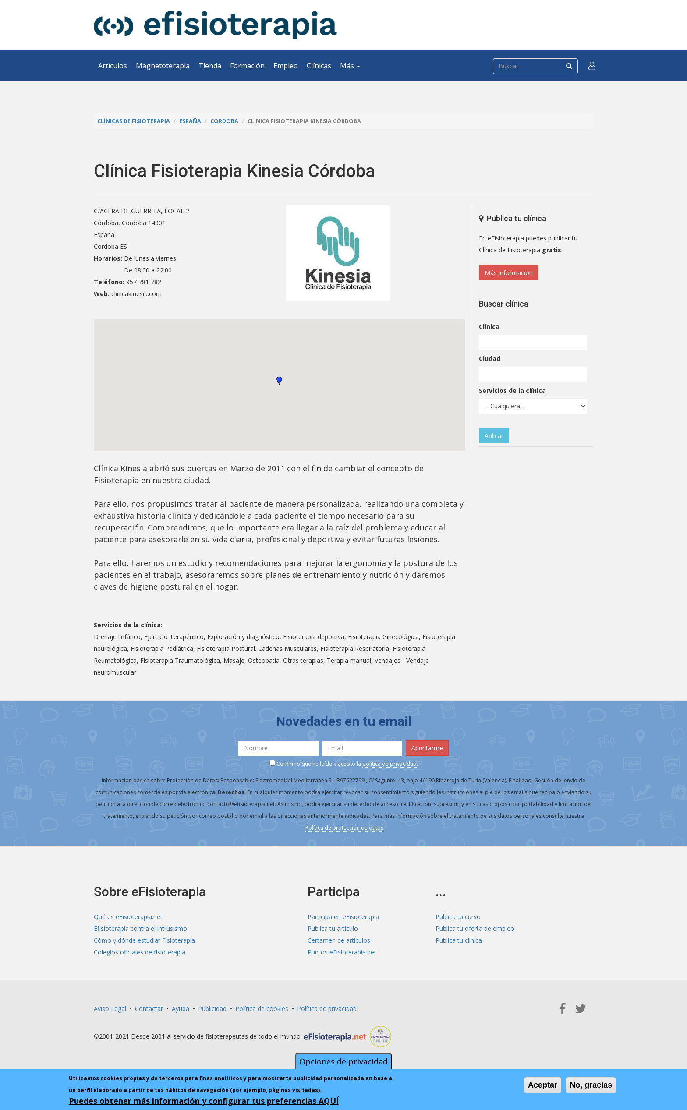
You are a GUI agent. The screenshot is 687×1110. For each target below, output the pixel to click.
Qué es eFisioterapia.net (128, 916)
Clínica (489, 326)
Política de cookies (261, 1008)
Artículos (112, 66)
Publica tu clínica (459, 940)
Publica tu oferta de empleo (475, 928)
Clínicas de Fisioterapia (133, 121)
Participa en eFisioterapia (343, 916)
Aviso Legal (110, 1008)
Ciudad (489, 358)
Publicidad (212, 1008)
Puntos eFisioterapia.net (342, 952)
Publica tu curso (458, 916)
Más (350, 66)
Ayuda (180, 1008)
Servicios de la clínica (512, 390)
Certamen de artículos (339, 940)
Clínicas (319, 66)
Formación (247, 66)
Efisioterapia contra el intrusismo (140, 928)
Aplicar (494, 435)
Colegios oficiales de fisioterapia (139, 952)
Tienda (209, 66)
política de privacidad (389, 763)
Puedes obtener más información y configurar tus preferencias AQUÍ (204, 1101)
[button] (592, 65)
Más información (509, 273)
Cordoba (224, 121)
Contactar (149, 1008)
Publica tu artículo (333, 928)
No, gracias (591, 1085)
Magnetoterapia (163, 66)
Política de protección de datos (344, 827)
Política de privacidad (327, 1008)
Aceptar (542, 1085)
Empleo (285, 66)
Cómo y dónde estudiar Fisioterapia (144, 940)
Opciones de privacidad (343, 1061)
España (190, 121)
